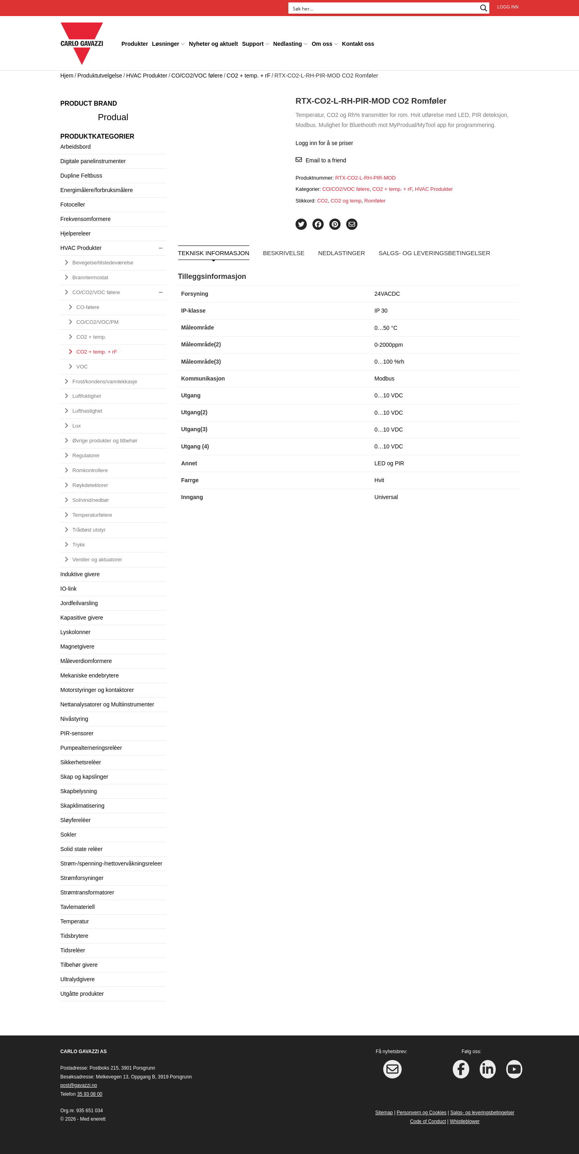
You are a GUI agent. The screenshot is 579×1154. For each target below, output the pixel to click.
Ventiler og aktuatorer (97, 557)
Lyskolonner (75, 629)
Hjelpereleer (75, 231)
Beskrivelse (283, 251)
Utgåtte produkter (82, 991)
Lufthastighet (87, 409)
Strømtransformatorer (87, 890)
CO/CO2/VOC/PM (97, 320)
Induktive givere (80, 572)
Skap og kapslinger (84, 774)
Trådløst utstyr (89, 527)
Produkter (134, 42)
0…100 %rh (389, 359)
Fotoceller (72, 202)
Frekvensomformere (85, 216)
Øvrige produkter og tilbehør (105, 439)
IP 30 (380, 308)
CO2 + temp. (91, 334)
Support (253, 42)
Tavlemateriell (77, 904)
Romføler (375, 198)
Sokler (68, 832)
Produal (113, 115)
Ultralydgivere (77, 977)
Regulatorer (86, 453)
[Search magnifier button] (483, 8)
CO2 (322, 198)
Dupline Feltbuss (81, 173)
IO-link (68, 586)
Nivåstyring (74, 716)
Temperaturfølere (92, 513)
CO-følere (87, 305)
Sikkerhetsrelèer (80, 760)
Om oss (322, 42)
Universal (386, 495)
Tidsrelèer (72, 948)
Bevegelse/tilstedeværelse (102, 260)
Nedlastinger (341, 251)
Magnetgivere (77, 644)
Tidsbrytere (74, 933)
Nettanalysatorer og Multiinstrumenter (107, 702)
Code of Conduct (428, 1119)
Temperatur (74, 919)
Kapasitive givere (81, 615)
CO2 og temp (346, 198)
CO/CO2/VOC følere (197, 73)
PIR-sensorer (76, 731)
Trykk (78, 542)
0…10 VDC (388, 393)
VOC (82, 364)
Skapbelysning (78, 789)
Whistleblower (465, 1119)
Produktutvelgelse (100, 73)
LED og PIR (389, 461)
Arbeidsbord (75, 144)
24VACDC (387, 291)
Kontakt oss (358, 42)
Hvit (379, 478)
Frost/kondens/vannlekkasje (104, 379)
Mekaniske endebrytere (89, 673)
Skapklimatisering (82, 803)
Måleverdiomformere (86, 658)
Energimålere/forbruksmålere (96, 187)
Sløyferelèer (75, 817)
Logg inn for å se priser (324, 140)
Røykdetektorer (90, 483)
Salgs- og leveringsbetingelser (435, 251)
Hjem (67, 73)
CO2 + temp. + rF (249, 73)
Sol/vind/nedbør (90, 498)
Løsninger (165, 42)
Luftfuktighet (86, 394)
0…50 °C (385, 325)
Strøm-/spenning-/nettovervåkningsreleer (111, 861)
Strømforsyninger (81, 875)
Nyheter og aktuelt (213, 42)
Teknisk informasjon (214, 251)
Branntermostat (90, 275)
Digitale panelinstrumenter (93, 159)
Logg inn (508, 6)
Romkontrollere (90, 468)
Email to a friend (326, 158)
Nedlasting (287, 42)
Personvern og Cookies (422, 1110)
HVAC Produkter (146, 73)
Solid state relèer (81, 846)
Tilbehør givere (79, 962)
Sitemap (384, 1110)
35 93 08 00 (90, 1092)
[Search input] (383, 8)
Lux (76, 424)
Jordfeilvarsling (79, 600)
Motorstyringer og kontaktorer (97, 687)
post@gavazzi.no (78, 1083)
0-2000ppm (388, 342)
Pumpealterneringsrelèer (91, 745)
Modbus (384, 376)
